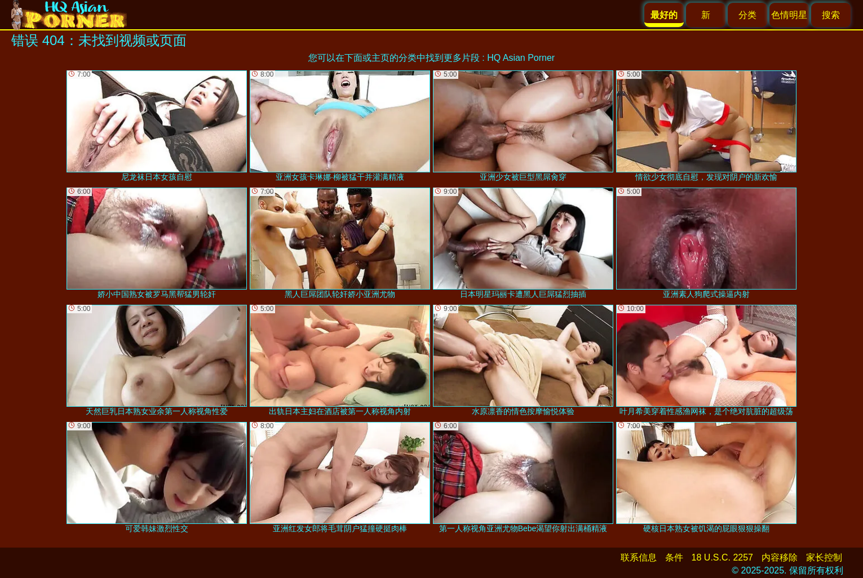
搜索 (831, 15)
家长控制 (824, 557)
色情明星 (789, 15)
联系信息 (639, 557)
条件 (674, 557)
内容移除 (780, 557)
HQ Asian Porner (521, 58)
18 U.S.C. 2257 (722, 557)
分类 (747, 15)
